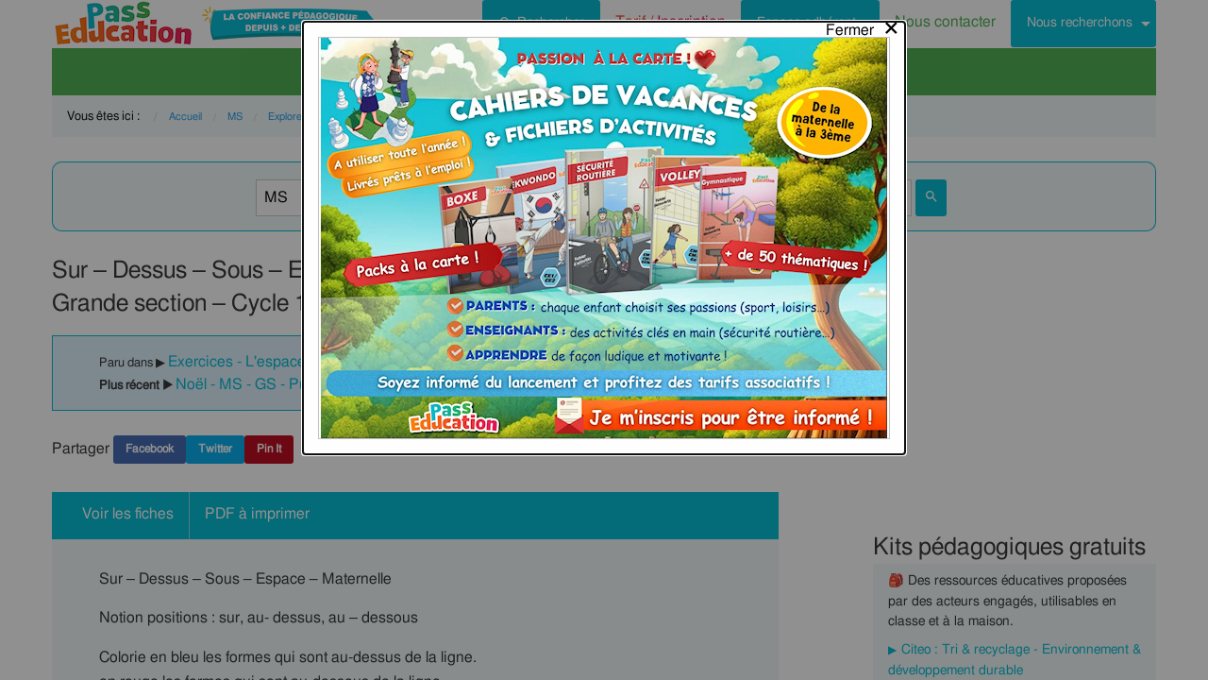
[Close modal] (863, 25)
